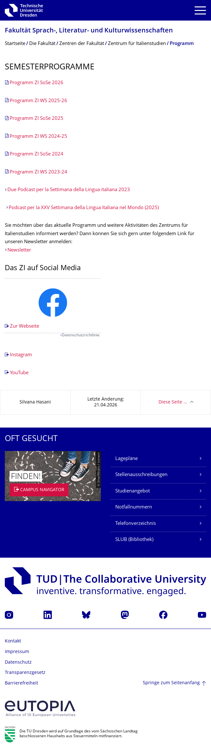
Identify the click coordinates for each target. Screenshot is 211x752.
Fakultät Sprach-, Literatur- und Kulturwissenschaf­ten (89, 31)
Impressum (17, 652)
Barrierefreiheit (21, 683)
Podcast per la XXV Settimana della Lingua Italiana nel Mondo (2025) (84, 208)
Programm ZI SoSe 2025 (36, 118)
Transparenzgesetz (25, 673)
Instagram (21, 355)
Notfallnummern (133, 507)
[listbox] (53, 305)
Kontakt (13, 641)
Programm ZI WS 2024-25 (38, 136)
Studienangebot (132, 491)
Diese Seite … (172, 402)
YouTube (19, 373)
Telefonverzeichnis (135, 523)
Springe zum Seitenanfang (171, 683)
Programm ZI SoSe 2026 (36, 83)
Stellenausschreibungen (141, 475)
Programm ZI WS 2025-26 (38, 101)
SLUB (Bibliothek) (134, 539)
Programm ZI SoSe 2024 (36, 154)
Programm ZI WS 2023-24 (38, 172)
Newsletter (19, 250)
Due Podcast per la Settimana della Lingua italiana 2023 (68, 190)
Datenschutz (18, 662)
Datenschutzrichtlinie (81, 335)
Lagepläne (126, 458)
